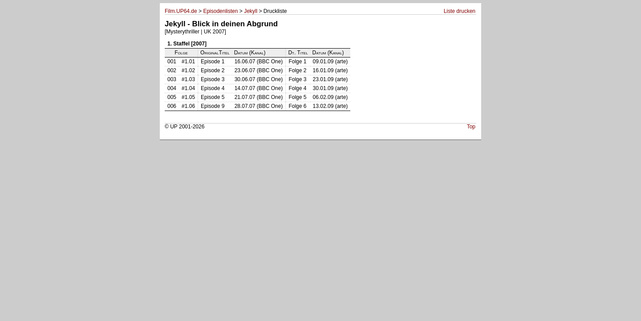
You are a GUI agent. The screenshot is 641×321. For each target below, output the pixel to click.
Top (471, 126)
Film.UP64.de (181, 11)
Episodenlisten (220, 11)
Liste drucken (459, 11)
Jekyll (250, 11)
